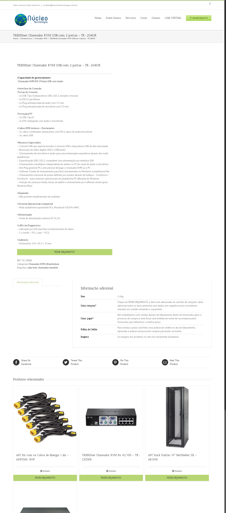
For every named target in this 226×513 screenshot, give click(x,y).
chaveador (43, 267)
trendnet (53, 267)
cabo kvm (32, 267)
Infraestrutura (52, 264)
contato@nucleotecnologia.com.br (60, 5)
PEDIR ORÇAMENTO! (64, 252)
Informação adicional (28, 282)
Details (46, 471)
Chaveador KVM (37, 264)
